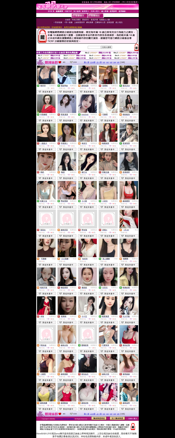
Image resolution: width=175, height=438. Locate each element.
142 (107, 62)
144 (114, 62)
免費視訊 (73, 86)
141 (104, 62)
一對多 (135, 230)
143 (111, 62)
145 (118, 62)
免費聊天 (52, 86)
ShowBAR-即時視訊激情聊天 (65, 419)
